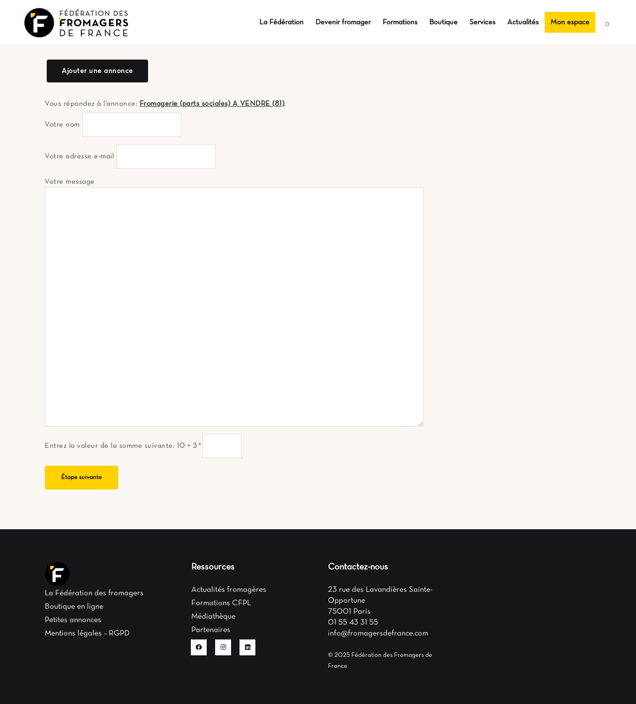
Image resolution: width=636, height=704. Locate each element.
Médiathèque (213, 616)
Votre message (70, 181)
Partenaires (211, 630)
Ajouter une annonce (97, 71)
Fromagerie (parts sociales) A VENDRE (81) (212, 103)
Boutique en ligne (74, 606)
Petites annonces (73, 620)
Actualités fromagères (228, 589)
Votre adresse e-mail (79, 156)
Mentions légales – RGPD (87, 633)
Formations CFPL (221, 603)
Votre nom (62, 124)
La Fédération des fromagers (94, 593)
